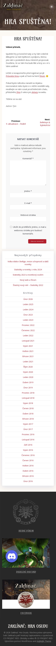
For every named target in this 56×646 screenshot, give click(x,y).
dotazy (34, 92)
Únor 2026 (28, 299)
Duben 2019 (28, 382)
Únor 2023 (28, 314)
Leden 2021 (28, 361)
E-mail (28, 203)
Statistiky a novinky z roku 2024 (28, 269)
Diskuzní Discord (26, 571)
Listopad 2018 (28, 398)
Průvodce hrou (12, 76)
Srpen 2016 (28, 450)
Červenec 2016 (28, 455)
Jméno (28, 191)
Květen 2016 (28, 465)
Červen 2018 (28, 408)
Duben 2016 (28, 471)
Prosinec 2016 (28, 434)
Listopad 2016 (28, 439)
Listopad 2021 (28, 340)
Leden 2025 (28, 304)
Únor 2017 (28, 429)
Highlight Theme (44, 641)
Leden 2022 (28, 335)
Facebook (26, 613)
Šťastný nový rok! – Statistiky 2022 (28, 285)
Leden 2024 (28, 309)
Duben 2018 (28, 413)
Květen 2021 (28, 351)
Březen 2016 (28, 476)
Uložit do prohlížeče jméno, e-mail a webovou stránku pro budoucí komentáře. (29, 230)
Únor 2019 (28, 387)
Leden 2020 (28, 377)
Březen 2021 (28, 356)
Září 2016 (28, 444)
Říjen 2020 (28, 366)
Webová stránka (28, 215)
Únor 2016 (28, 481)
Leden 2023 (28, 320)
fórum (42, 76)
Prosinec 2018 (28, 392)
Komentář (28, 158)
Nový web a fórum (28, 280)
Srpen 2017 (28, 424)
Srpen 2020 (28, 372)
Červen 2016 (28, 460)
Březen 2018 (28, 418)
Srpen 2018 (28, 403)
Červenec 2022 (28, 330)
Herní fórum (26, 530)
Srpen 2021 (28, 346)
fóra (18, 92)
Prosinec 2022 (28, 325)
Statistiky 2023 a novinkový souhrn (28, 274)
